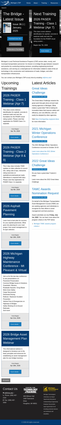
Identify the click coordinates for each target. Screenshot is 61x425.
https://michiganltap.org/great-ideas (47, 119)
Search (4, 8)
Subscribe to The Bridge (15, 49)
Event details (46, 51)
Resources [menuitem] (54, 3)
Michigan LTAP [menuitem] (11, 3)
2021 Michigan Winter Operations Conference (44, 133)
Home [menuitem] (28, 3)
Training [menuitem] (44, 3)
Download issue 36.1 (15, 38)
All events (6, 380)
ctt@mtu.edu (46, 77)
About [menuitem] (36, 3)
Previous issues (16, 44)
